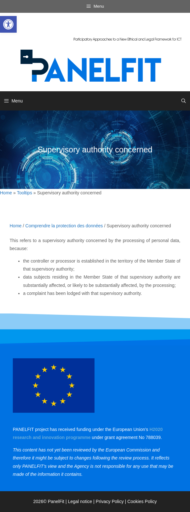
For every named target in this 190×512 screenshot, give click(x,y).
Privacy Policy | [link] (112, 501)
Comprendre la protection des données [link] (64, 225)
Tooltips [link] (24, 192)
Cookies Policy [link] (142, 501)
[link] (8, 24)
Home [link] (6, 192)
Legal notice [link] (80, 501)
